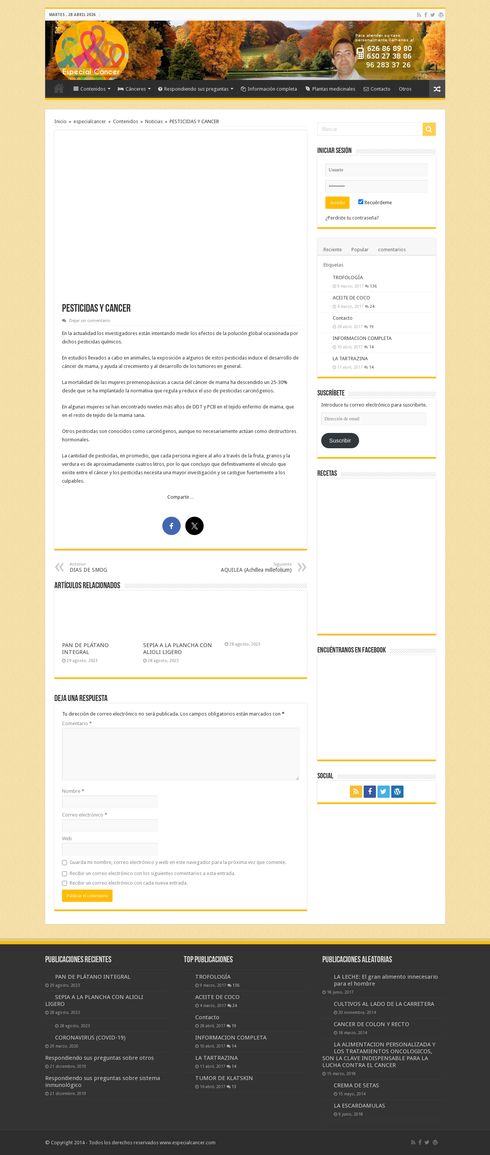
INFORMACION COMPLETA (362, 338)
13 (234, 1086)
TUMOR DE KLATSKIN (224, 1078)
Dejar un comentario (89, 320)
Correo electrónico (84, 815)
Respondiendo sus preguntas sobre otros (99, 1057)
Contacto (377, 89)
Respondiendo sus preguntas (193, 89)
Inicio (59, 88)
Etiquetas (333, 265)
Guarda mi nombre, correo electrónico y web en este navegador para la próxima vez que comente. (178, 862)
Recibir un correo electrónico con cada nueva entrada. (129, 883)
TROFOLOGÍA (348, 277)
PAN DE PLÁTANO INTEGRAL (85, 649)
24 (372, 306)
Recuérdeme (375, 202)
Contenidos (90, 89)
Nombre (73, 791)
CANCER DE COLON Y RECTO (371, 1024)
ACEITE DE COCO (351, 298)
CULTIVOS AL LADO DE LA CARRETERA (384, 1003)
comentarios (392, 249)
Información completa (269, 89)
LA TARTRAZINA (350, 358)
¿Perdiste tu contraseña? (352, 218)
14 (371, 347)
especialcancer (90, 121)
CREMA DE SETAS (356, 1085)
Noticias (154, 121)
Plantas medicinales (330, 89)
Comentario (77, 723)
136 (373, 286)
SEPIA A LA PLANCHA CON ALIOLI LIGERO (177, 649)
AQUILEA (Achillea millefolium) (252, 567)
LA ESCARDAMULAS (359, 1105)
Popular (360, 249)
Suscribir (340, 441)
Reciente (332, 249)
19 (371, 326)
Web (67, 838)
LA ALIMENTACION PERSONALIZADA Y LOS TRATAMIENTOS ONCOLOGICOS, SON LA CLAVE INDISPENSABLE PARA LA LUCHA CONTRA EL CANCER (378, 1055)
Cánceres (132, 89)
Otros (405, 89)
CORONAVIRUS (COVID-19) (90, 1037)
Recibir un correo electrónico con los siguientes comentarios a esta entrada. (152, 873)
